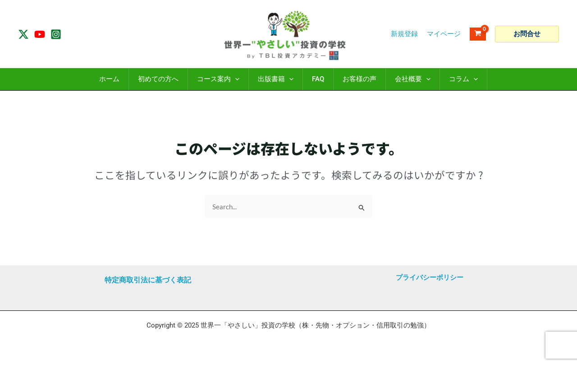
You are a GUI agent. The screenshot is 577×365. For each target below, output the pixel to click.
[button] (527, 34)
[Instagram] (55, 34)
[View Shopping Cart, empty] (478, 34)
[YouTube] (39, 34)
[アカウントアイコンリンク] (444, 34)
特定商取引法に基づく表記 (148, 280)
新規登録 (404, 34)
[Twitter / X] (23, 34)
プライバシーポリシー (429, 277)
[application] (235, 79)
